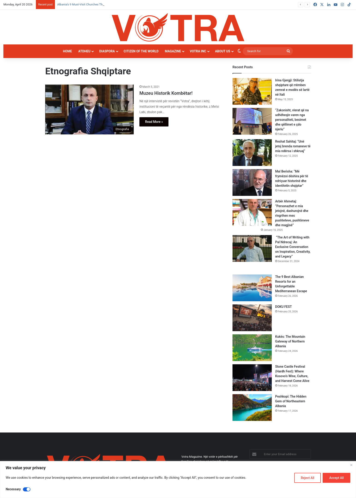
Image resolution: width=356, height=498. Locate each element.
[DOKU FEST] (252, 317)
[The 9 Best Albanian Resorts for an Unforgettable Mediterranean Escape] (252, 288)
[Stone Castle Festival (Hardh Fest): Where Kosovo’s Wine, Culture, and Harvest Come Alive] (252, 377)
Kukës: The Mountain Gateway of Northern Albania (290, 341)
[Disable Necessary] (26, 489)
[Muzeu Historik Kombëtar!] (89, 109)
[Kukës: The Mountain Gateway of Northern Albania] (252, 347)
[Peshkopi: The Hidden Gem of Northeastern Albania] (252, 407)
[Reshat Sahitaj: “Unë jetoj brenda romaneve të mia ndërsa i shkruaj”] (252, 152)
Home (67, 51)
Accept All (336, 478)
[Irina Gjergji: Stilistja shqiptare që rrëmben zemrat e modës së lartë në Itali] (252, 91)
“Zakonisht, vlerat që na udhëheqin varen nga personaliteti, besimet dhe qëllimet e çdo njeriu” (292, 119)
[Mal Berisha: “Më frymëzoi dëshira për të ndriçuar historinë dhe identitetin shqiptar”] (252, 182)
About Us (222, 51)
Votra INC (198, 51)
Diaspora (107, 51)
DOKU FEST (284, 307)
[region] (178, 479)
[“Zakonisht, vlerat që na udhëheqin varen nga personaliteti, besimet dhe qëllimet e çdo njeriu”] (252, 121)
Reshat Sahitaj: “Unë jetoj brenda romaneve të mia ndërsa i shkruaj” (293, 146)
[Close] (351, 465)
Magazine (173, 51)
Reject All (307, 478)
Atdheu (84, 51)
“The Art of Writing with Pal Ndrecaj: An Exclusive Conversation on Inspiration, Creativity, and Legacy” (292, 247)
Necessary (13, 489)
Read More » (154, 122)
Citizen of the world (141, 51)
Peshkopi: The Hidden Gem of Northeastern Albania (290, 401)
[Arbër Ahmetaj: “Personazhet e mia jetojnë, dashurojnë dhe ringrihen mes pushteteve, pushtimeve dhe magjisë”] (252, 212)
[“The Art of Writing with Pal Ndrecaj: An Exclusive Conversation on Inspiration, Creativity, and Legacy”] (252, 248)
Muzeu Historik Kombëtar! (166, 93)
